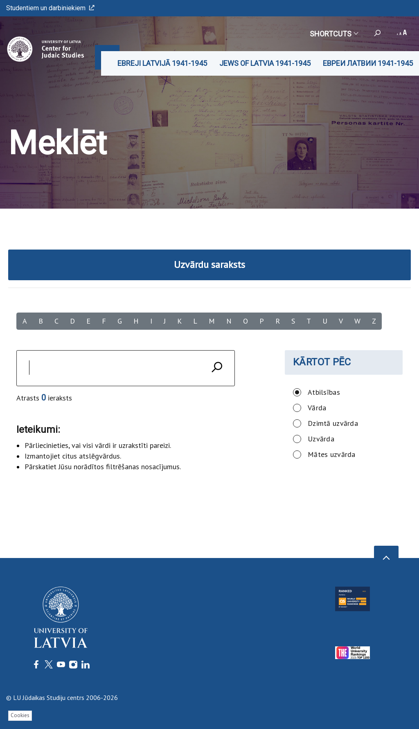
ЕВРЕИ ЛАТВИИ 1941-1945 (368, 63)
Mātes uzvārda (332, 454)
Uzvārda (321, 438)
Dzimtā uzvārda (333, 423)
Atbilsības (324, 392)
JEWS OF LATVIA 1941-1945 (265, 63)
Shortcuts (334, 33)
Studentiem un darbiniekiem (50, 8)
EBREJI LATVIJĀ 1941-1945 (162, 63)
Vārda (317, 407)
